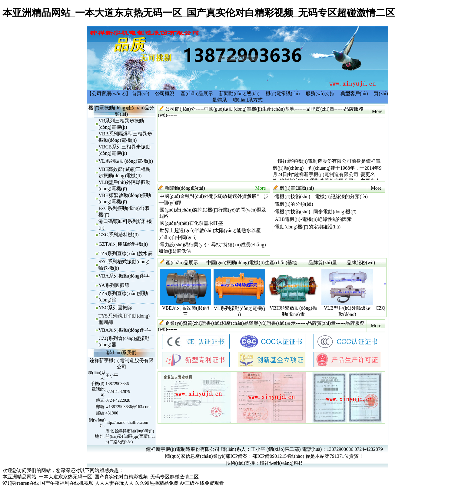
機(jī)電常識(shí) (283, 93)
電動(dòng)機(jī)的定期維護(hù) (307, 226)
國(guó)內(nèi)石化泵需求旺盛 (191, 223)
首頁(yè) (140, 93)
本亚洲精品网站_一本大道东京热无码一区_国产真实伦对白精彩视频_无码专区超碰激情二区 (198, 12)
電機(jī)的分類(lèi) (294, 204)
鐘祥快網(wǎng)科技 (281, 463)
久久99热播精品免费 (156, 483)
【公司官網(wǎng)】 (108, 93)
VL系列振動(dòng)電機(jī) (125, 161)
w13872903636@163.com (128, 406)
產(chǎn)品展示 (197, 93)
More (377, 111)
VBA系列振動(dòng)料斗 (124, 275)
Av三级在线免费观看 (202, 483)
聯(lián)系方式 (248, 99)
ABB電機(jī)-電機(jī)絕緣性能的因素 (313, 219)
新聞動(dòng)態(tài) (239, 93)
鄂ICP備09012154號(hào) (278, 456)
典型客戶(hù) (354, 93)
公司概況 (164, 93)
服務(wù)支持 (320, 93)
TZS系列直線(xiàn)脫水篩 (125, 253)
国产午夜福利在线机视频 (67, 483)
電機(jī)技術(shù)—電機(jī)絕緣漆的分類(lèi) (321, 196)
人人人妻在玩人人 (114, 483)
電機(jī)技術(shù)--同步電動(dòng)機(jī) (315, 211)
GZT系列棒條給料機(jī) (123, 244)
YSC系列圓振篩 (115, 307)
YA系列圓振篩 (113, 285)
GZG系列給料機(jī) (118, 234)
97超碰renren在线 (20, 483)
